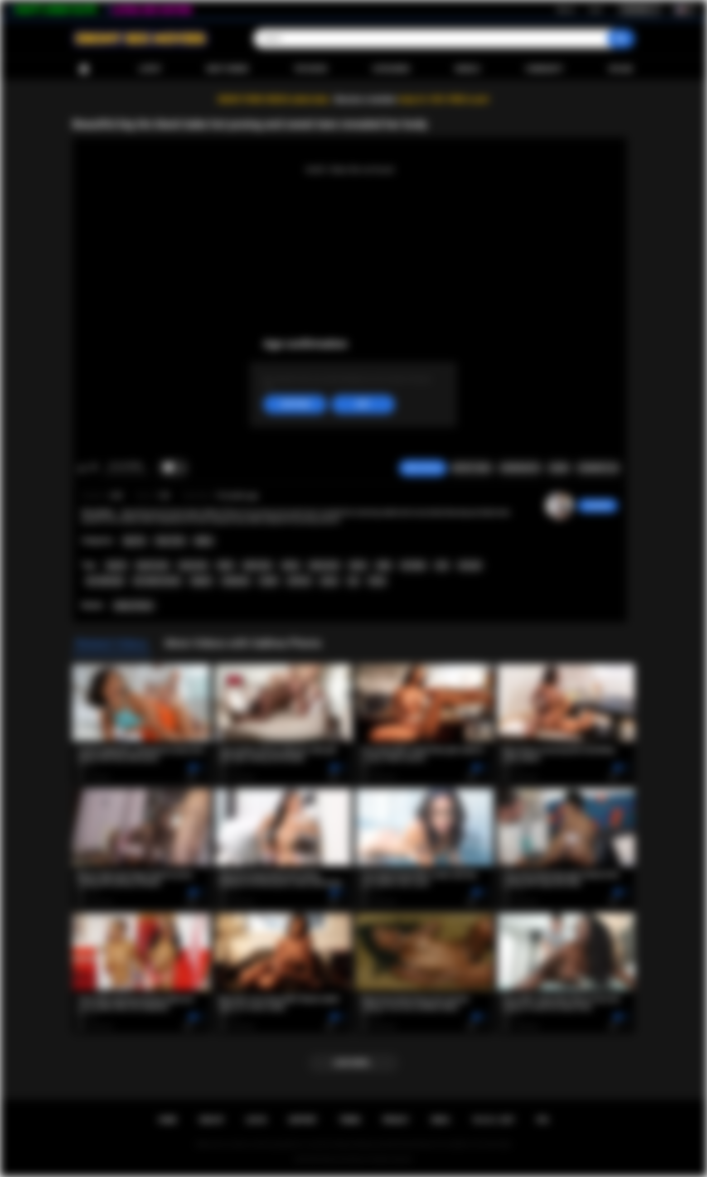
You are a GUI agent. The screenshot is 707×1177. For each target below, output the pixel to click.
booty (377, 581)
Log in (595, 9)
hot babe (413, 565)
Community (544, 68)
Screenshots (520, 468)
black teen (257, 565)
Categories (391, 68)
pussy (329, 581)
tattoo (358, 565)
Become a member (365, 99)
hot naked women (157, 581)
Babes (204, 541)
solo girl (470, 565)
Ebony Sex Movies (344, 1159)
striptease (236, 581)
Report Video (471, 468)
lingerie (201, 581)
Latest (150, 68)
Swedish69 (597, 505)
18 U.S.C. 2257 (493, 1120)
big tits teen (152, 565)
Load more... (354, 1062)
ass (353, 581)
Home (84, 69)
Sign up (566, 9)
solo (441, 565)
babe (384, 565)
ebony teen (324, 565)
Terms (349, 1120)
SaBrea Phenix (133, 606)
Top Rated (310, 68)
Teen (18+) (170, 541)
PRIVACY (396, 1120)
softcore (299, 581)
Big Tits (134, 541)
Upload (621, 68)
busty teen (193, 565)
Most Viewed (227, 68)
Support (303, 1120)
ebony (290, 565)
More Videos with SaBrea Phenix (243, 643)
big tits (116, 565)
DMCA (440, 1120)
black (225, 565)
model (268, 581)
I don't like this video (93, 468)
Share (558, 468)
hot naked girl (104, 581)
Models (467, 68)
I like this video (82, 468)
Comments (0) (598, 468)
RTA (543, 1120)
